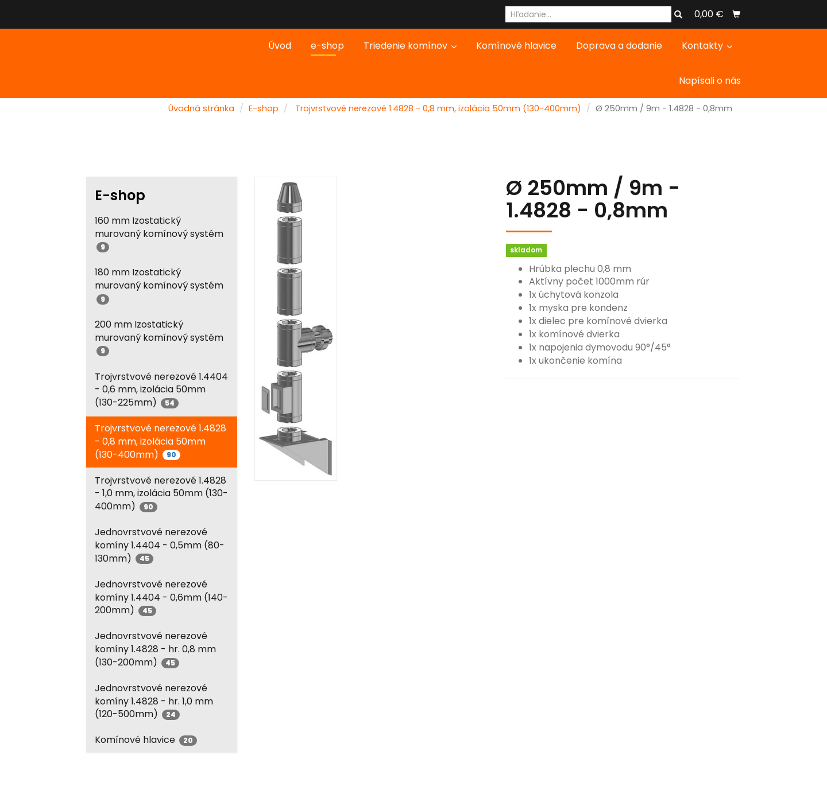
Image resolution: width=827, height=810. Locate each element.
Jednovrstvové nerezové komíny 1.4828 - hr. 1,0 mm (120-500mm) (154, 701)
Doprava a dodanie (619, 45)
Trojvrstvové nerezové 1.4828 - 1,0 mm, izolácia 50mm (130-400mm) (161, 493)
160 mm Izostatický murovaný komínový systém (159, 233)
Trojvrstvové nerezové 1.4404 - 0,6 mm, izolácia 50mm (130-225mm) (161, 390)
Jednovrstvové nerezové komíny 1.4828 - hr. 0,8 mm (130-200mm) (155, 649)
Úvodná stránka (201, 108)
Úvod (279, 45)
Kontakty (707, 45)
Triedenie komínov (410, 45)
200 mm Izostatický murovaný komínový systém (159, 337)
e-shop (327, 45)
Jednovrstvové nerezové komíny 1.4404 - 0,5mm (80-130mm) (160, 545)
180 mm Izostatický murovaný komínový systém (159, 285)
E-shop (264, 108)
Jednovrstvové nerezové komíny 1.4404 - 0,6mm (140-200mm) (161, 597)
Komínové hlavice (516, 45)
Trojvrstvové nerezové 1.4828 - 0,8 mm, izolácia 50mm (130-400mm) (438, 108)
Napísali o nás (710, 80)
